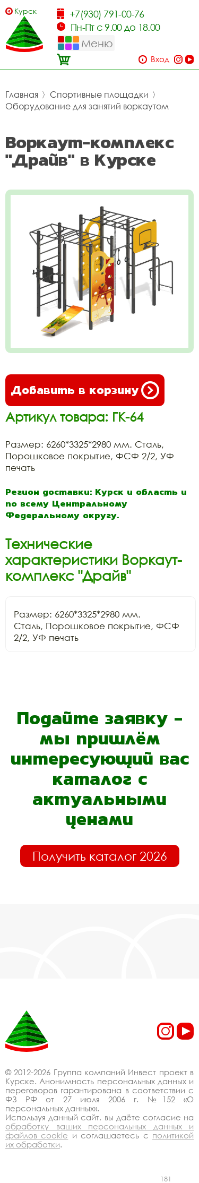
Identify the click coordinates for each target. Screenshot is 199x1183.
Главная (21, 94)
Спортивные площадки (99, 94)
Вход (160, 59)
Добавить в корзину (85, 390)
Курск (25, 10)
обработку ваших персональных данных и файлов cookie (99, 1130)
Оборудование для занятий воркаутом (87, 106)
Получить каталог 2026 (99, 855)
